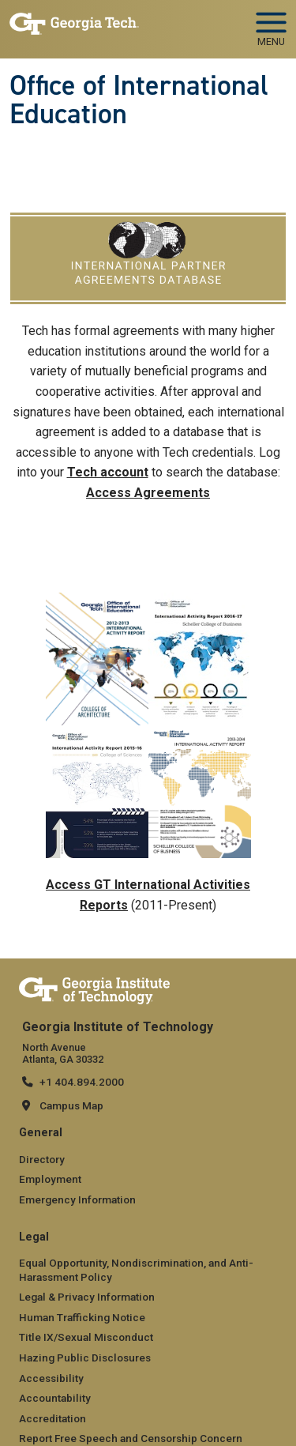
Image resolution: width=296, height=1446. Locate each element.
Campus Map (71, 1105)
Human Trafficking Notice (82, 1317)
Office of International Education (138, 100)
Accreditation (52, 1418)
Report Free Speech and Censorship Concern (130, 1438)
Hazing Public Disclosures (85, 1357)
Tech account (107, 472)
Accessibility (51, 1378)
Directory (42, 1159)
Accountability (55, 1397)
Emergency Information (77, 1199)
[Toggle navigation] (271, 23)
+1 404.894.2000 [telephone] (81, 1081)
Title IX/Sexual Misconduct (86, 1337)
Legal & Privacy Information (87, 1296)
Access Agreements (148, 492)
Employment (50, 1179)
